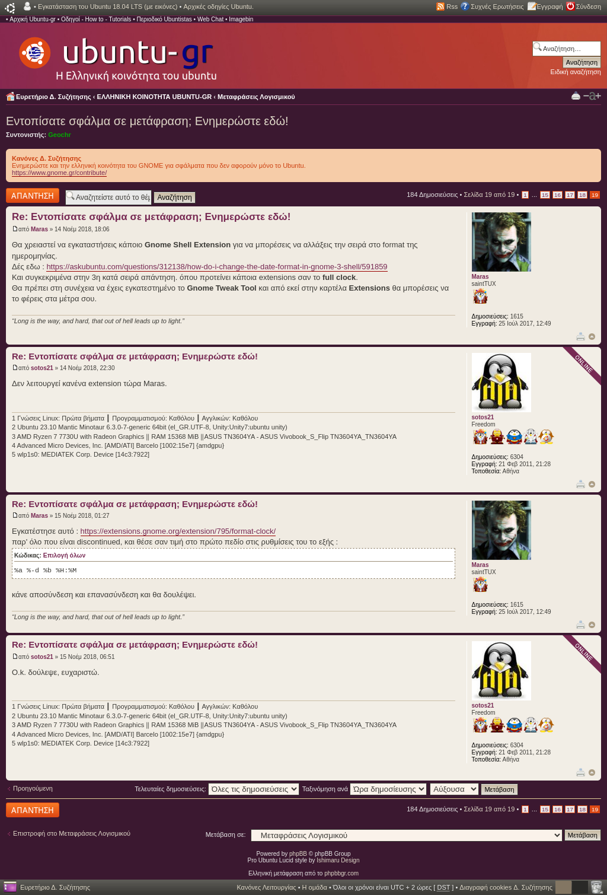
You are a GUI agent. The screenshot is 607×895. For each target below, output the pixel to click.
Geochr (59, 134)
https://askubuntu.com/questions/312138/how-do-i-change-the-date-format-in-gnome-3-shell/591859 (216, 266)
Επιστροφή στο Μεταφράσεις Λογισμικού (71, 833)
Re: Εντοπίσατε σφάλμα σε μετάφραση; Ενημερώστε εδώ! (151, 216)
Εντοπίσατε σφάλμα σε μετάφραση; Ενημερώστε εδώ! (147, 121)
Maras (39, 229)
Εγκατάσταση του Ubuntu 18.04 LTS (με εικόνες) (107, 6)
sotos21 (42, 368)
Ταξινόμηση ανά (364, 788)
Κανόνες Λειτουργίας (266, 887)
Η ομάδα (314, 887)
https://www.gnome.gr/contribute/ (59, 172)
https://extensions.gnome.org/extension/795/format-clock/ (178, 531)
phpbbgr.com (341, 873)
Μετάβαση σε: (226, 834)
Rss (452, 6)
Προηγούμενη (33, 788)
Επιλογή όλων (64, 555)
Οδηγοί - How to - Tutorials (96, 19)
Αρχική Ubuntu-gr (32, 19)
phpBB (298, 854)
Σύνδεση (588, 6)
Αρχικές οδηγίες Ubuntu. (218, 6)
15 (545, 195)
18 (582, 195)
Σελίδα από (489, 194)
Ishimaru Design (338, 860)
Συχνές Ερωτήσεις (497, 6)
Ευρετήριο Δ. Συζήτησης (53, 96)
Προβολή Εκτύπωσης (575, 95)
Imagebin (241, 19)
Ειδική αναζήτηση (576, 71)
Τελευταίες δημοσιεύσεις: (217, 788)
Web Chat (210, 19)
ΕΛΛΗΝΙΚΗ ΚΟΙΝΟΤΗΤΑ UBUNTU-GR (154, 96)
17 (570, 195)
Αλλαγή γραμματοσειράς (592, 96)
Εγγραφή (550, 6)
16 (557, 195)
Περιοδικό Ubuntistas (163, 19)
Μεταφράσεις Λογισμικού (256, 96)
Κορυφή (592, 336)
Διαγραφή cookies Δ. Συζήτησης (505, 887)
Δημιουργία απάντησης (32, 195)
